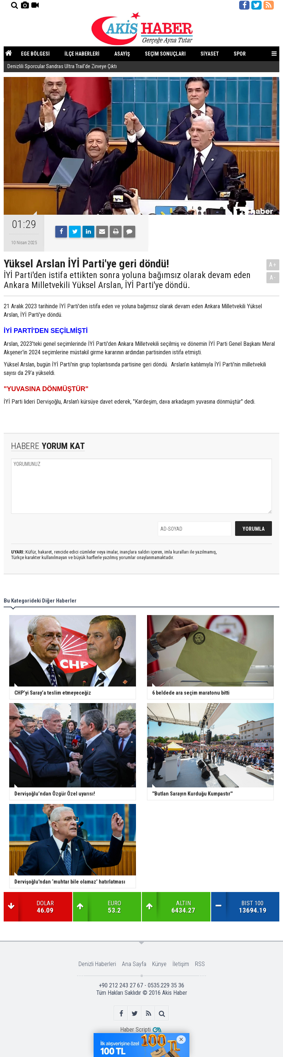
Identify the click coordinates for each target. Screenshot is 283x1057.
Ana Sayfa (134, 964)
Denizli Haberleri (97, 964)
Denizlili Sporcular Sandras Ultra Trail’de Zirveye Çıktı (62, 66)
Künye (159, 964)
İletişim (180, 964)
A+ (273, 264)
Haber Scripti (135, 1029)
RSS (200, 964)
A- (273, 277)
